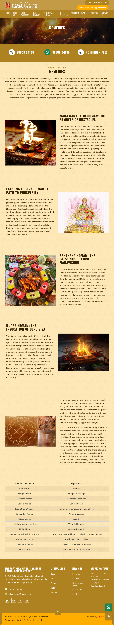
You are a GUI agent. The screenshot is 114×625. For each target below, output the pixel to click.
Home (8, 13)
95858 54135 (21, 52)
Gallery (94, 13)
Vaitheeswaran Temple (50, 14)
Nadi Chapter (64, 14)
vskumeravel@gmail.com (92, 7)
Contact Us (104, 14)
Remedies (75, 13)
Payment (85, 13)
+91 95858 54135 (97, 2)
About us (15, 14)
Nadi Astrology (26, 14)
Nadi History (36, 14)
